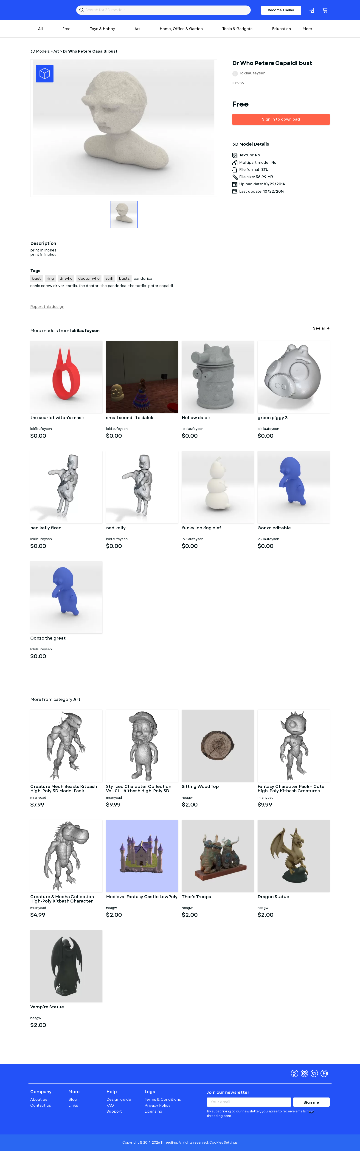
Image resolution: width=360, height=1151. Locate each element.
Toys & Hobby (102, 28)
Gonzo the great (48, 638)
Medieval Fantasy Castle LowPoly (142, 897)
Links (73, 1105)
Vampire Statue (47, 1007)
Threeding (48, 10)
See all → (321, 328)
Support (114, 1111)
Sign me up (311, 1103)
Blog (72, 1099)
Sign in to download (281, 119)
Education (281, 28)
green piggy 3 (273, 418)
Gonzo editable (274, 528)
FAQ (110, 1105)
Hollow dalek (196, 418)
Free (66, 28)
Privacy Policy (157, 1105)
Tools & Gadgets (237, 28)
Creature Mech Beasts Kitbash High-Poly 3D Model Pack (63, 789)
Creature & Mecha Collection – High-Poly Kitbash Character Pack (63, 899)
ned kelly (116, 528)
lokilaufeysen (252, 73)
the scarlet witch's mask (57, 418)
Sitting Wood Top (200, 787)
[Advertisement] (281, 282)
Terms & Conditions (163, 1099)
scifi (109, 278)
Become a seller (281, 10)
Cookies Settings (223, 1142)
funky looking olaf (201, 528)
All (40, 28)
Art (137, 28)
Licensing (153, 1111)
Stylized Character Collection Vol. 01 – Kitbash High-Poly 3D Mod (138, 789)
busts (124, 278)
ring (50, 278)
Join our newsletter (228, 1092)
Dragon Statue (273, 897)
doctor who (89, 278)
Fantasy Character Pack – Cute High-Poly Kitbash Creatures (291, 789)
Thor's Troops (196, 897)
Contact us (40, 1105)
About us (38, 1099)
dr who (66, 278)
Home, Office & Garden (181, 28)
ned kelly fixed (46, 528)
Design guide (119, 1099)
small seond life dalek (129, 418)
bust (36, 278)
